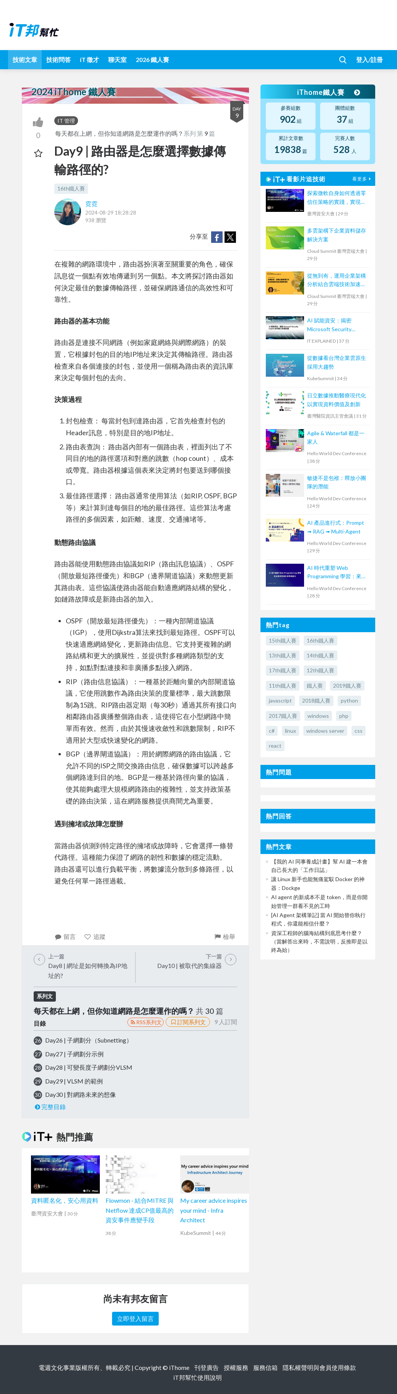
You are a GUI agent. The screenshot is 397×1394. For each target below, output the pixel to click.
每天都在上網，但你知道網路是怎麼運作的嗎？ (119, 133)
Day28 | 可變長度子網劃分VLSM (88, 1067)
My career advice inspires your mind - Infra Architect (213, 1210)
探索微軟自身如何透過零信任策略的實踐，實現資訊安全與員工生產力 (336, 198)
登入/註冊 (369, 59)
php (343, 715)
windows (318, 715)
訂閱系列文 (188, 1021)
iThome (179, 1367)
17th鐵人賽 (282, 670)
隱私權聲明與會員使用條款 (319, 1367)
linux (290, 730)
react (275, 745)
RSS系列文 (145, 1022)
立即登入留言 (135, 1318)
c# (272, 730)
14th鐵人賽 (320, 655)
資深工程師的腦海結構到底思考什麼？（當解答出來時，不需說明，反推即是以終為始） (319, 941)
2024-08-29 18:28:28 (110, 212)
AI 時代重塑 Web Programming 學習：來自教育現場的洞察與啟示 (337, 572)
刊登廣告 (206, 1367)
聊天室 (117, 59)
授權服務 (236, 1367)
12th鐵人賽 (320, 670)
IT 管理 (66, 120)
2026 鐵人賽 (152, 59)
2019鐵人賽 (347, 685)
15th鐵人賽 (282, 640)
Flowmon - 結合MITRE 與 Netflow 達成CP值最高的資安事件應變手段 (140, 1210)
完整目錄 (50, 1106)
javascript (280, 700)
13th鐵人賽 (282, 655)
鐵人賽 (315, 685)
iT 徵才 (89, 59)
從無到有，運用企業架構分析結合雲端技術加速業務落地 (336, 280)
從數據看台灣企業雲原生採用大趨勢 (336, 362)
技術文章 (25, 59)
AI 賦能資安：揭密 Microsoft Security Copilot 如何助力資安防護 (335, 325)
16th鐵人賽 (71, 188)
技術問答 (58, 59)
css (359, 730)
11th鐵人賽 (282, 685)
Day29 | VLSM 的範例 (74, 1081)
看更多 (362, 179)
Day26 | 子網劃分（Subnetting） (88, 1040)
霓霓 (91, 203)
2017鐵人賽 (283, 715)
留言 (65, 936)
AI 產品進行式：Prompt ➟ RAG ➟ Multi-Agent (335, 526)
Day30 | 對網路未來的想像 (80, 1094)
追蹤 (95, 936)
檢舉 (225, 936)
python (349, 700)
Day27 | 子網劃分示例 (74, 1053)
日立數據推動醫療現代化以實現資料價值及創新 (336, 399)
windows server (325, 730)
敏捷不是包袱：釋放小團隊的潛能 (336, 482)
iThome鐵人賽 (328, 92)
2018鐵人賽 (316, 700)
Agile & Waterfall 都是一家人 (335, 437)
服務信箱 (265, 1367)
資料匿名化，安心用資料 (64, 1200)
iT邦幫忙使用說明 (197, 1377)
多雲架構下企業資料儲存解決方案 (336, 234)
